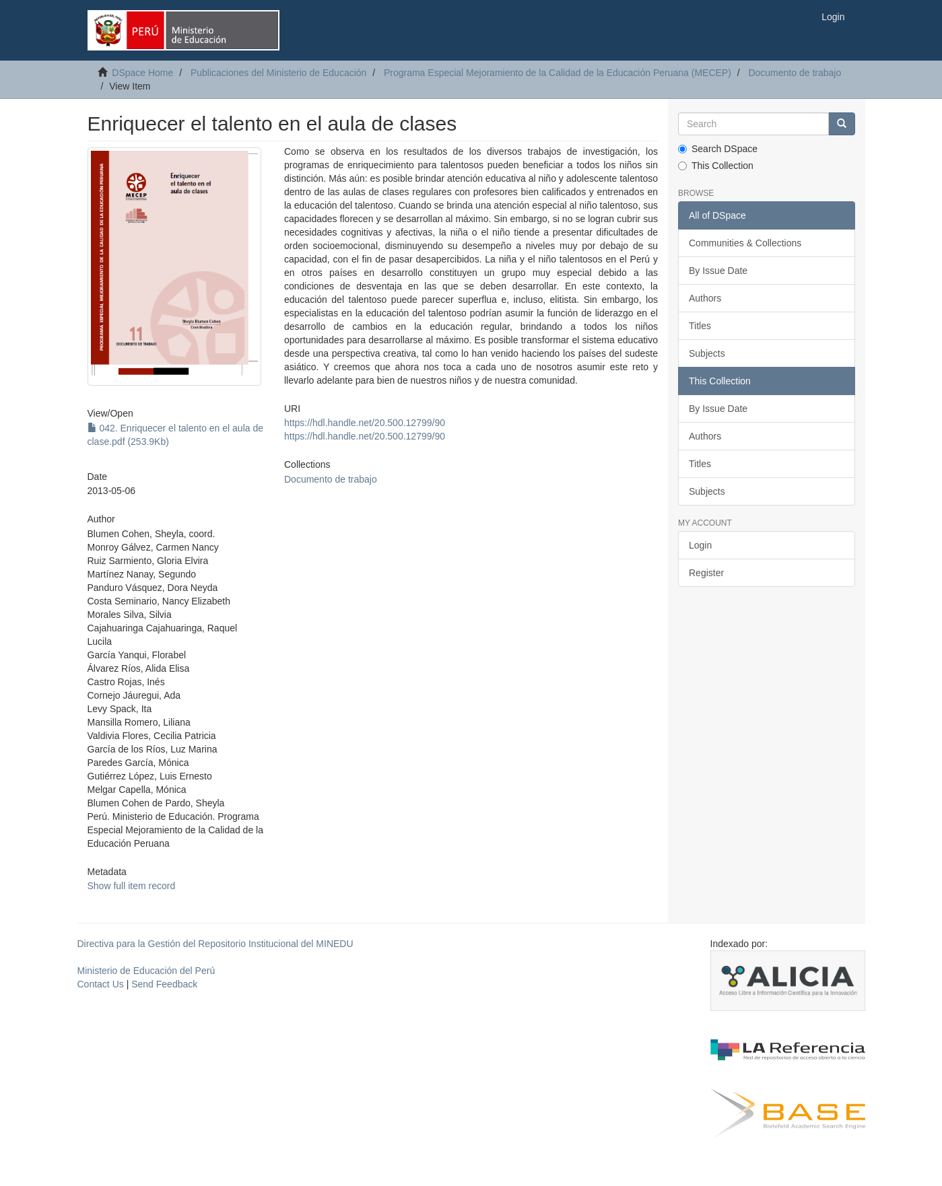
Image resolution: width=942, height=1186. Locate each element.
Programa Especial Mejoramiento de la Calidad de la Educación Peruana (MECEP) (557, 72)
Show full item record (132, 885)
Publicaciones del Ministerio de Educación (278, 72)
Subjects (707, 353)
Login (700, 545)
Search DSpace (718, 148)
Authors (705, 298)
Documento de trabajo (794, 72)
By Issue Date (718, 270)
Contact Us (100, 984)
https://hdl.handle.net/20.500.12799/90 (364, 422)
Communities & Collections (745, 243)
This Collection (715, 165)
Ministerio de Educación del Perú (146, 970)
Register (706, 572)
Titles (700, 325)
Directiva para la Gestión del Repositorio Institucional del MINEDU (215, 943)
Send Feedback (164, 984)
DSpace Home (142, 72)
